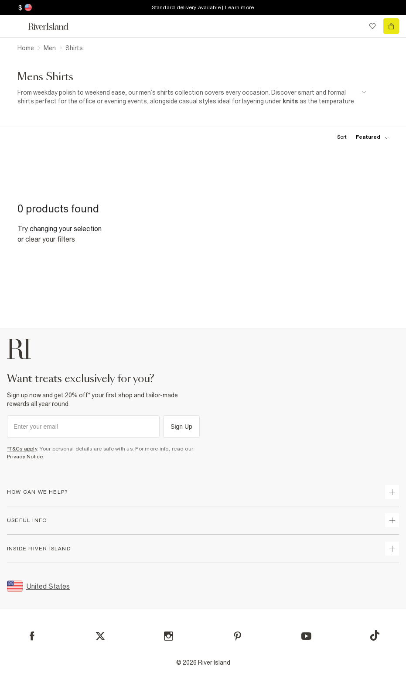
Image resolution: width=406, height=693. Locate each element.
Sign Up (181, 426)
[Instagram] (168, 636)
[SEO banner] (191, 97)
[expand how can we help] (392, 492)
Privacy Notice (25, 457)
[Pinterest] (237, 636)
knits (290, 101)
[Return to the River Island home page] (54, 26)
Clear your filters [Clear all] (50, 239)
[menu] (15, 26)
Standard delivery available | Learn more (203, 7)
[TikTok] (374, 635)
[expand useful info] (392, 520)
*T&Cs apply (22, 449)
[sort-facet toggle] (360, 137)
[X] (100, 636)
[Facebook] (32, 636)
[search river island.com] (354, 26)
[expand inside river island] (392, 549)
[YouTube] (306, 636)
